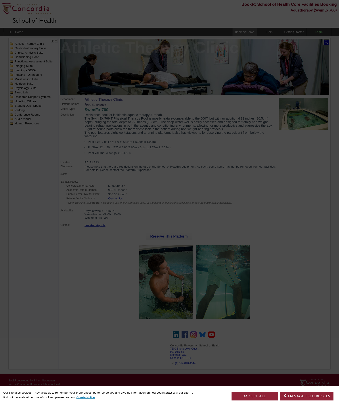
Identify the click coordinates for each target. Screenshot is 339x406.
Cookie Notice (85, 397)
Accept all (254, 396)
